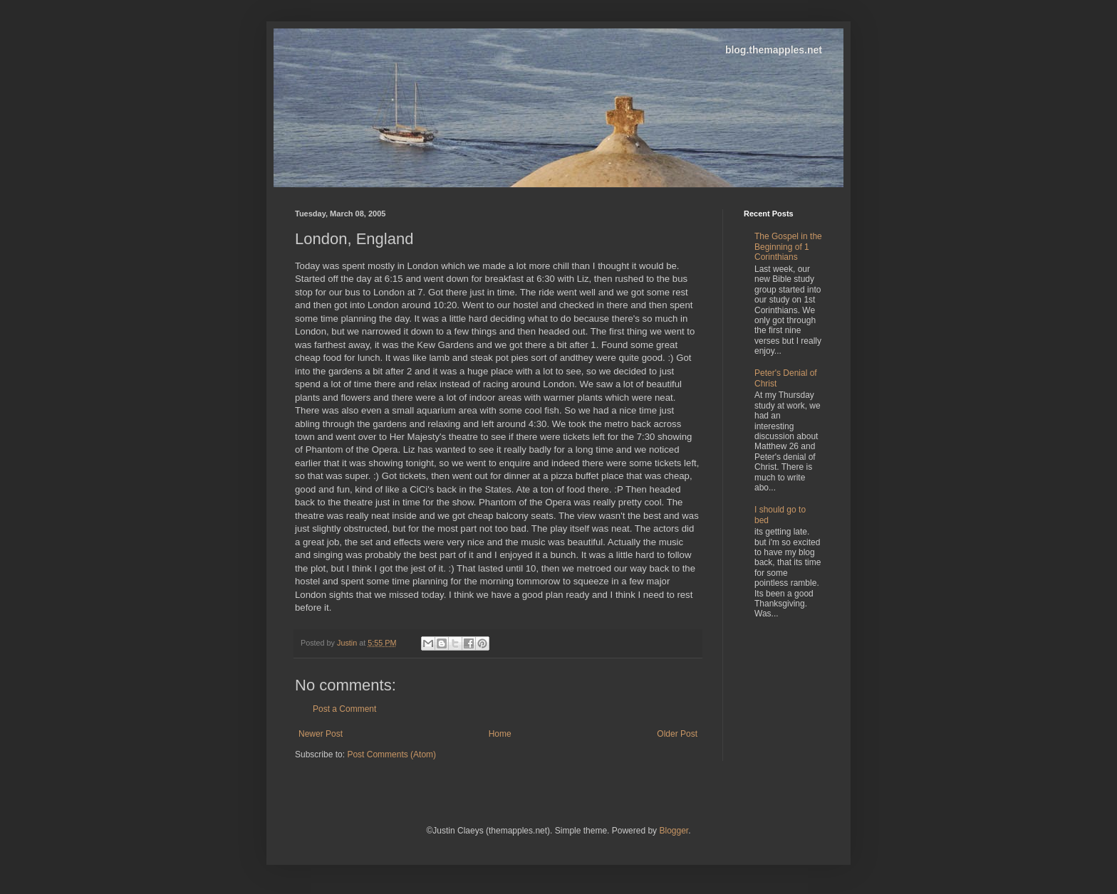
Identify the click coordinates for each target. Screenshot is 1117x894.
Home (500, 734)
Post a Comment (344, 709)
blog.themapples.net (773, 50)
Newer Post (320, 734)
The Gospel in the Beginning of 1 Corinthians (788, 246)
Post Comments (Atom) (391, 754)
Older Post (677, 734)
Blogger (673, 831)
